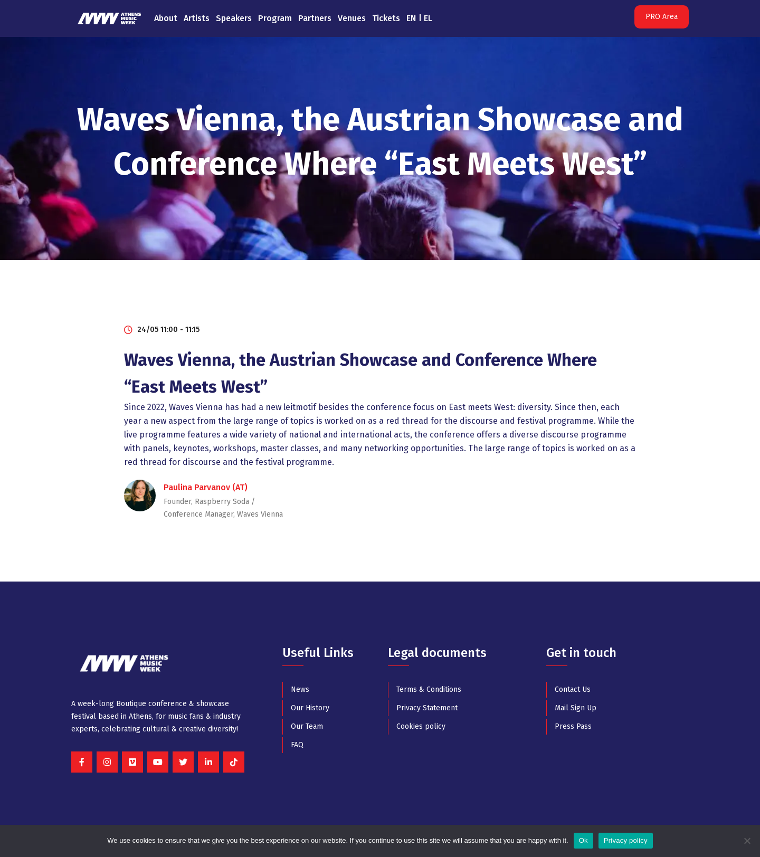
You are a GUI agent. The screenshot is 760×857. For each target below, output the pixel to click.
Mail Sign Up (575, 707)
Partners (314, 18)
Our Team (307, 726)
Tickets (386, 18)
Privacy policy (626, 840)
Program (275, 18)
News (300, 689)
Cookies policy (420, 726)
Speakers (234, 18)
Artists (197, 18)
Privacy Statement (427, 707)
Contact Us (573, 689)
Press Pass (573, 726)
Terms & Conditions (428, 689)
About (165, 18)
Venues (352, 18)
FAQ (297, 744)
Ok (583, 840)
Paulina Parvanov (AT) (206, 487)
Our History (310, 707)
